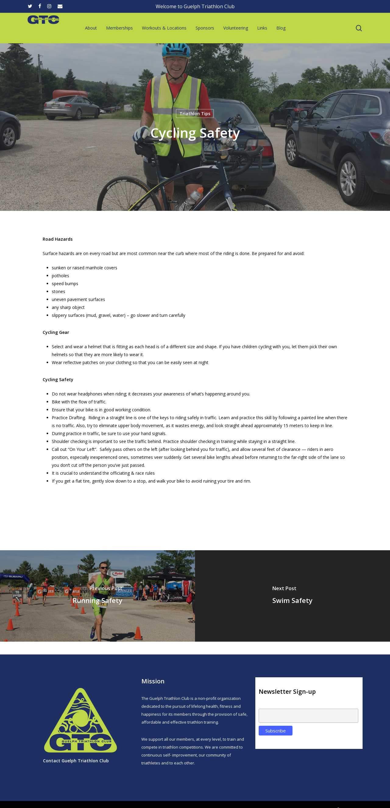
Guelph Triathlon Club (85, 761)
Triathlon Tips (194, 113)
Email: (265, 705)
